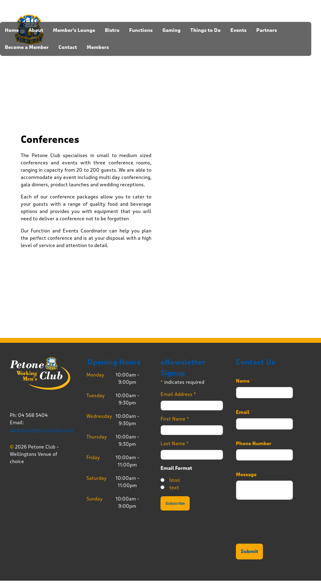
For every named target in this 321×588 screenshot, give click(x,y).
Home (12, 30)
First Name (174, 419)
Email (244, 412)
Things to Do (205, 30)
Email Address (178, 394)
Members (98, 47)
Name (244, 381)
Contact (67, 47)
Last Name (174, 443)
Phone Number (253, 444)
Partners (266, 30)
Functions (141, 30)
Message (246, 475)
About (36, 30)
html (174, 480)
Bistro (112, 30)
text (174, 487)
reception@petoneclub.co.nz (41, 430)
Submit (249, 551)
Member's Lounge (74, 30)
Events (238, 30)
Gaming (171, 30)
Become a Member (27, 47)
